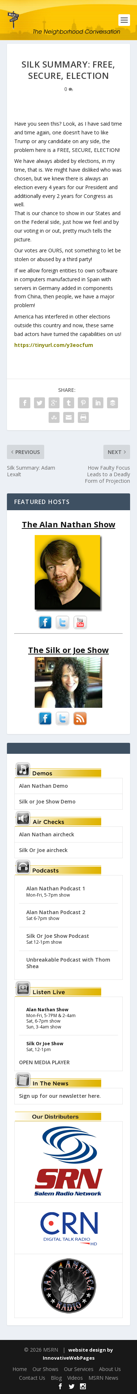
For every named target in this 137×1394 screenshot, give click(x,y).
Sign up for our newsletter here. (60, 1095)
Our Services (79, 1369)
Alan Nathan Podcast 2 (55, 912)
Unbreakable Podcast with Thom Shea (68, 963)
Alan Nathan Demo (43, 785)
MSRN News (103, 1377)
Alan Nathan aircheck (46, 834)
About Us (110, 1369)
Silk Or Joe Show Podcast (57, 935)
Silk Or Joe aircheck (43, 850)
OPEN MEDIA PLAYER (44, 1062)
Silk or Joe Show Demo (47, 801)
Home (19, 1369)
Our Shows (45, 1369)
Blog (56, 1377)
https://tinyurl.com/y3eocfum (53, 344)
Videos (75, 1377)
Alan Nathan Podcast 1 (55, 888)
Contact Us (32, 1377)
